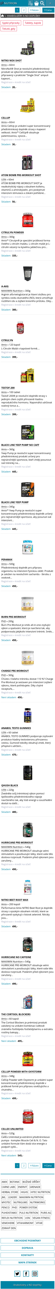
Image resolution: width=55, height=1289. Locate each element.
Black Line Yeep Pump (15, 502)
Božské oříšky (31, 1181)
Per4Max (6, 559)
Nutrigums (20, 1202)
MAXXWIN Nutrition (12, 290)
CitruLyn (7, 340)
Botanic (15, 1181)
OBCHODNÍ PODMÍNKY (27, 1240)
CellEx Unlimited (12, 1129)
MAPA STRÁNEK (27, 1262)
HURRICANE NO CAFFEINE (16, 957)
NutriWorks (37, 1202)
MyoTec (6, 1202)
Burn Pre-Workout (13, 616)
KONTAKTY (27, 1255)
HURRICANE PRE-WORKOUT (17, 842)
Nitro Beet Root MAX (14, 899)
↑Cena (48, 10)
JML (4, 1197)
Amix (4, 65)
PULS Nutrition (29, 1212)
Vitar (39, 1223)
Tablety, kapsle (33, 22)
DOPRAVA (27, 1248)
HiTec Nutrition (40, 1192)
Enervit (22, 1187)
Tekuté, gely (8, 28)
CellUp (5, 117)
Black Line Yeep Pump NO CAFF (20, 445)
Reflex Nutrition (12, 1218)
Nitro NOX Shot (11, 60)
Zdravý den (9, 1228)
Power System (28, 1207)
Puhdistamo (9, 1212)
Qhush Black (9, 785)
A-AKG (5, 286)
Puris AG (46, 1212)
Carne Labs (8, 1187)
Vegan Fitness (41, 1218)
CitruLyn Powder (12, 232)
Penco (5, 1207)
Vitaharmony (25, 1223)
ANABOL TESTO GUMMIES (16, 728)
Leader (12, 1197)
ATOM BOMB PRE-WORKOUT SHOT (21, 175)
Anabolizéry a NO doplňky (23, 15)
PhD (3, 621)
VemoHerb (8, 1223)
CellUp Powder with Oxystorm (21, 1071)
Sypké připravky (11, 22)
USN (3, 179)
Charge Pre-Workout (15, 670)
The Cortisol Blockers (16, 1014)
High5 (24, 1192)
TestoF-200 (8, 387)
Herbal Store (10, 1192)
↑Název (34, 10)
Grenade (35, 1187)
